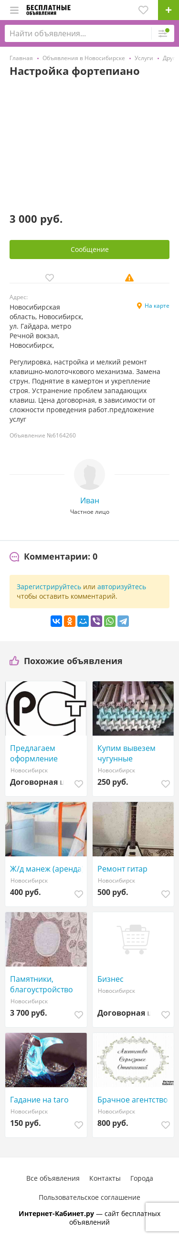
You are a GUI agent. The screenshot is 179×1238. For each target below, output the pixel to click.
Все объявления (53, 1178)
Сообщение (90, 249)
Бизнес (110, 979)
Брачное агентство (132, 1099)
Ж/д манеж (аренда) (47, 868)
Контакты (105, 1178)
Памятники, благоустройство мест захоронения (44, 984)
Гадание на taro (39, 1099)
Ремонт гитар (122, 868)
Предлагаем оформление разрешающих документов (37, 753)
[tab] (53, 557)
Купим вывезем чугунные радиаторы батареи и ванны (134, 753)
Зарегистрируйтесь (49, 586)
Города (141, 1178)
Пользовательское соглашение (89, 1197)
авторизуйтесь (121, 586)
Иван (89, 500)
